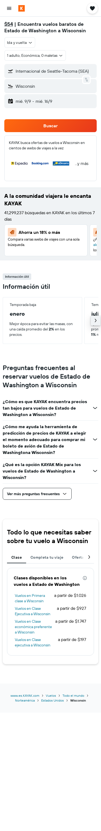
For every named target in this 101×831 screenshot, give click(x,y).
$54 (8, 24)
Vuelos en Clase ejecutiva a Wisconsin (32, 642)
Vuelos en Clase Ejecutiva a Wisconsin (32, 611)
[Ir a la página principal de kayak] (35, 8)
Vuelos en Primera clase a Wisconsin (30, 598)
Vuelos (51, 695)
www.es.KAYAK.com (25, 695)
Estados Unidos (52, 700)
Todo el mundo (73, 695)
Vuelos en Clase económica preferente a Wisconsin (33, 627)
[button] (9, 8)
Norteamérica (25, 700)
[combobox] (19, 42)
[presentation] (84, 578)
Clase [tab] (16, 557)
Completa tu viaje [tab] (46, 557)
